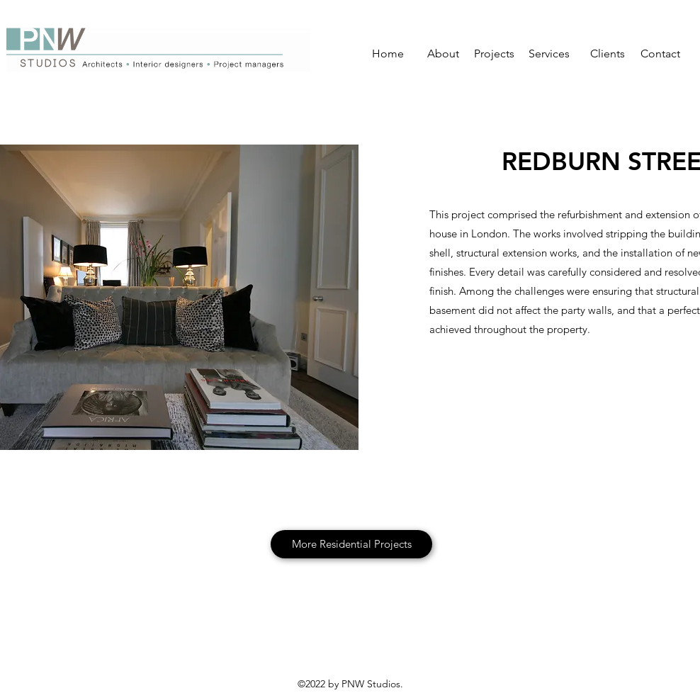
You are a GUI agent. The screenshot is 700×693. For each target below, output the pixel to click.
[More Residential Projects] (351, 544)
